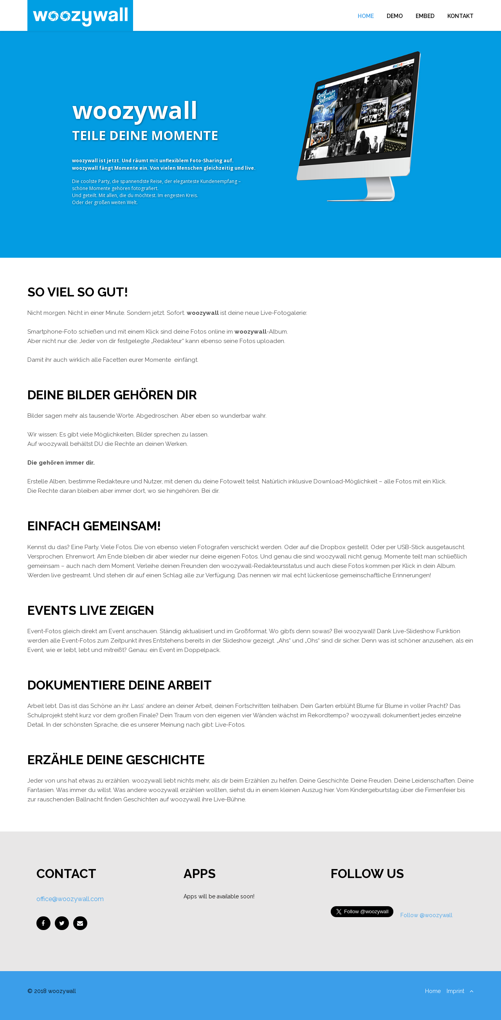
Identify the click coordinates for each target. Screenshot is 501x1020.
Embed (425, 16)
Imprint (455, 991)
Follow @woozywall (426, 915)
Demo (395, 16)
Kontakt (460, 16)
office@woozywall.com (70, 899)
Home (366, 16)
